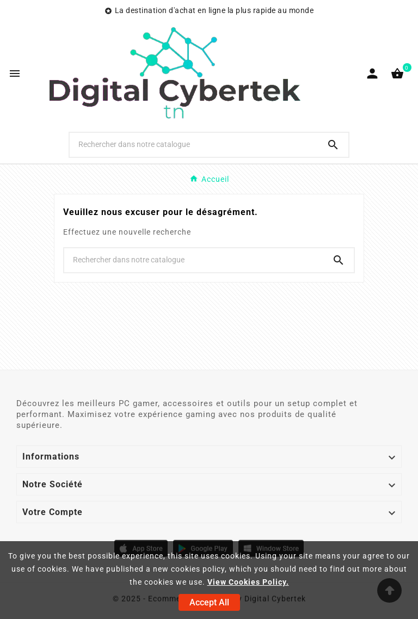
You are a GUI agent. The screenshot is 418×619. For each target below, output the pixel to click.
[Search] (333, 144)
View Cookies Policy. (248, 582)
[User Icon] (372, 73)
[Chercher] (194, 144)
